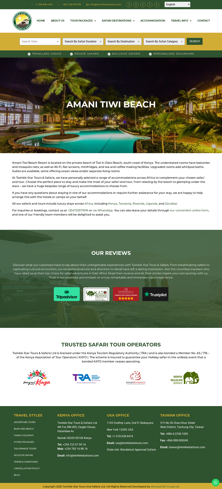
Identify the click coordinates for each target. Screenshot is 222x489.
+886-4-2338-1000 (174, 433)
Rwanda (138, 204)
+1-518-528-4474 (120, 436)
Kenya (112, 204)
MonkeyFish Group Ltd (165, 487)
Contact (203, 21)
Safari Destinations (118, 21)
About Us (57, 21)
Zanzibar (171, 204)
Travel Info (181, 21)
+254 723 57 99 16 (71, 444)
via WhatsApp (103, 210)
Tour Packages (83, 21)
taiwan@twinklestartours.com (182, 447)
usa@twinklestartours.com (127, 443)
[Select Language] (177, 4)
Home (41, 21)
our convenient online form (189, 210)
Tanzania (125, 204)
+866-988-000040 (174, 440)
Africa (88, 204)
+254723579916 (78, 210)
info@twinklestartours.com (78, 455)
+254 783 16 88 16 (72, 448)
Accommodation (152, 21)
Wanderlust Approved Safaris (138, 449)
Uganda (151, 204)
